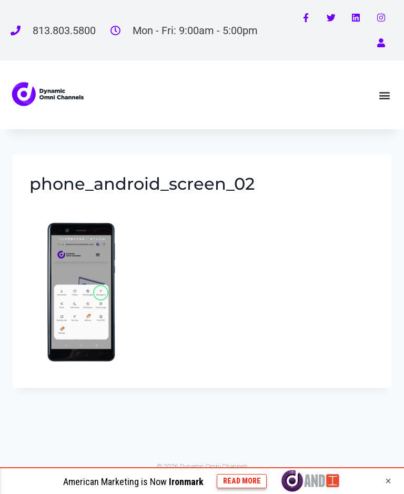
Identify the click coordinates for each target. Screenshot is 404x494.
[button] (384, 95)
